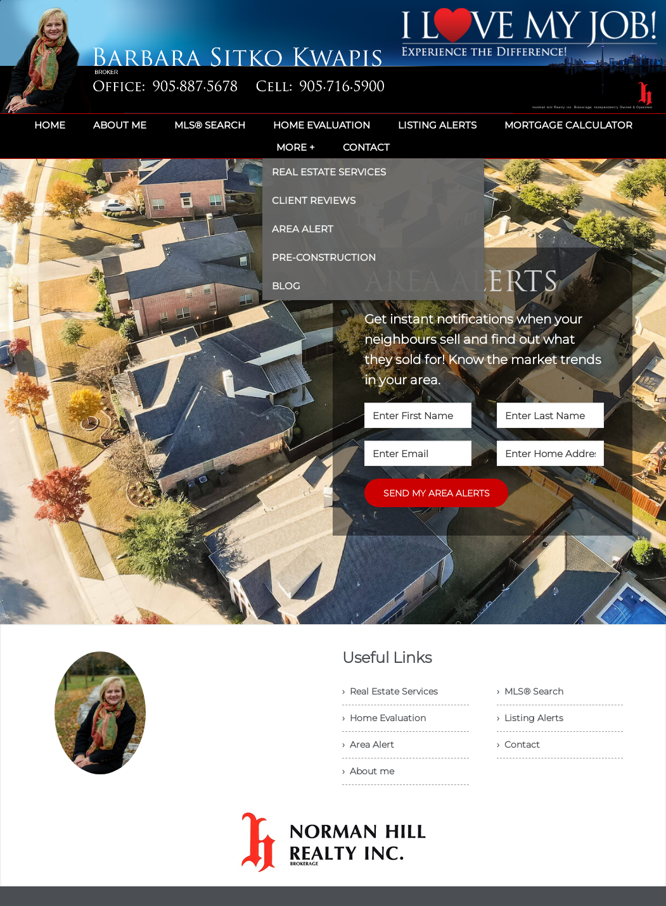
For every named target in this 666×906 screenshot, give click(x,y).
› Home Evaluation (384, 718)
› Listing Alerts (530, 718)
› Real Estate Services (390, 691)
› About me (368, 771)
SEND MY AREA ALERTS (436, 493)
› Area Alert (368, 744)
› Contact (518, 744)
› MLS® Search (530, 691)
